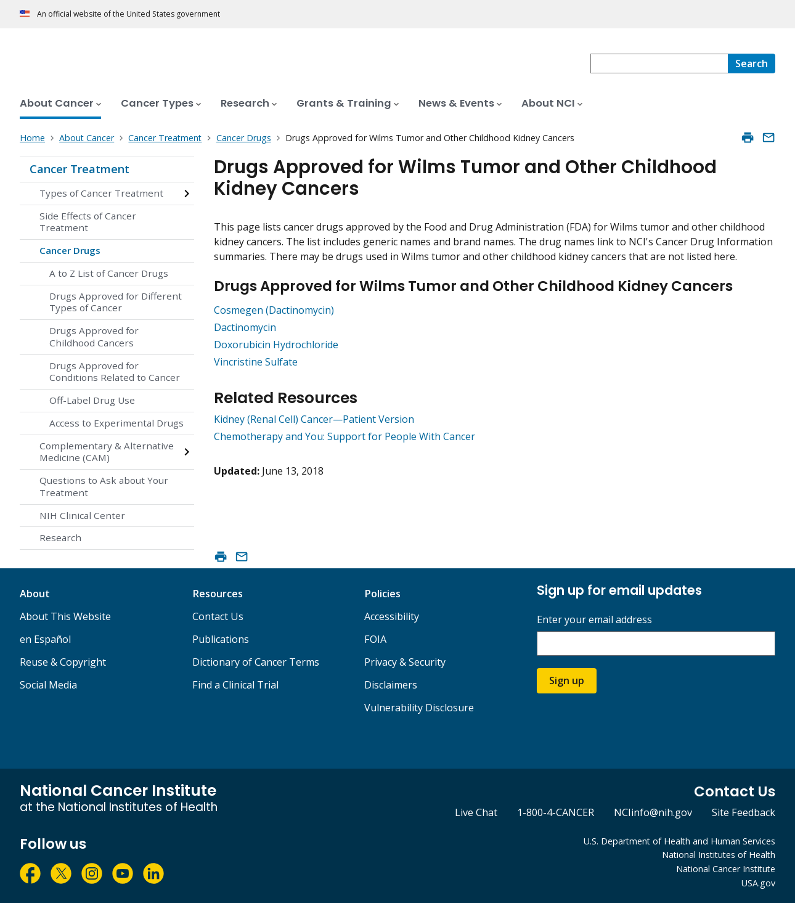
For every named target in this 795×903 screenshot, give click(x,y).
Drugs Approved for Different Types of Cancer (115, 302)
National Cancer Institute (725, 869)
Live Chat (476, 812)
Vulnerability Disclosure (419, 707)
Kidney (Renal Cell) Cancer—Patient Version (314, 419)
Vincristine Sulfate (256, 362)
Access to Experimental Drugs (116, 423)
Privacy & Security (405, 662)
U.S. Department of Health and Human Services (679, 841)
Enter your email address (594, 619)
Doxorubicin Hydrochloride (276, 344)
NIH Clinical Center (82, 515)
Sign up (566, 680)
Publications (220, 639)
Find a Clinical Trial (235, 685)
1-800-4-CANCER (555, 812)
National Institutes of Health (718, 854)
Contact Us (217, 616)
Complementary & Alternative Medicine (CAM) (106, 451)
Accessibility (391, 616)
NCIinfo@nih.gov (653, 812)
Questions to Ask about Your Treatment (103, 486)
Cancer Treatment (79, 168)
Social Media (48, 685)
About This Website (65, 616)
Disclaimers (390, 685)
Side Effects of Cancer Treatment (87, 222)
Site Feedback (743, 812)
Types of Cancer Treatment (101, 193)
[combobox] (659, 63)
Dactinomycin (245, 327)
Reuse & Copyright (63, 662)
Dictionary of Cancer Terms (255, 662)
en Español (45, 639)
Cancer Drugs (69, 250)
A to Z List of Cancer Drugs (108, 273)
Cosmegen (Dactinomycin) (274, 310)
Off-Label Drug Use (92, 400)
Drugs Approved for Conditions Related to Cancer (114, 371)
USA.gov (758, 883)
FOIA (375, 639)
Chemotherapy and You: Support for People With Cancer (344, 436)
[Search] (751, 63)
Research (60, 537)
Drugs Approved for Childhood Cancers (94, 336)
